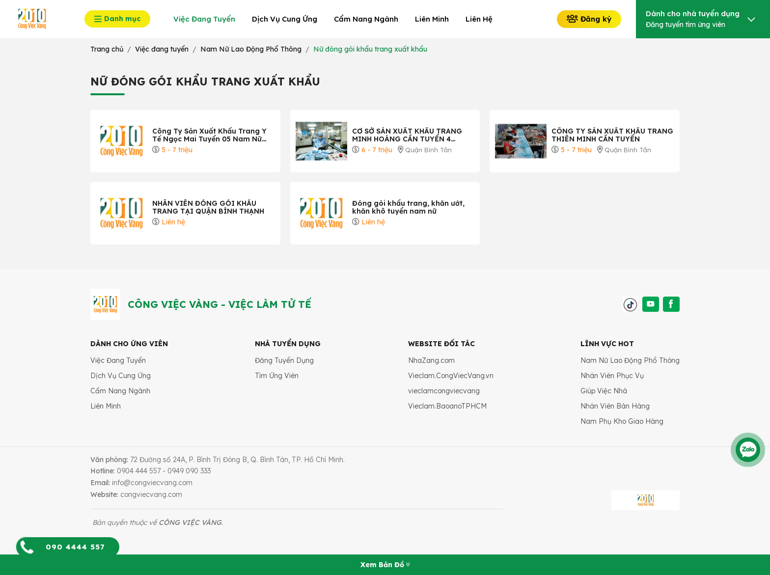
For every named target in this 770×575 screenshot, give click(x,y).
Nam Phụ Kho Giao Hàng (621, 421)
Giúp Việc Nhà (603, 390)
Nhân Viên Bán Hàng (615, 406)
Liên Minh (105, 406)
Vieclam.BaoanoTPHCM (447, 406)
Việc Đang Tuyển (118, 360)
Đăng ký (589, 19)
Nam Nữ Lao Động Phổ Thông (630, 360)
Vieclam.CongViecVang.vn (451, 375)
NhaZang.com (431, 360)
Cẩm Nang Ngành (120, 390)
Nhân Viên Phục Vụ (612, 375)
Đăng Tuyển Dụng (284, 360)
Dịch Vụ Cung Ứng (120, 375)
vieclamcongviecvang (444, 390)
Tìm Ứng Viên (277, 375)
